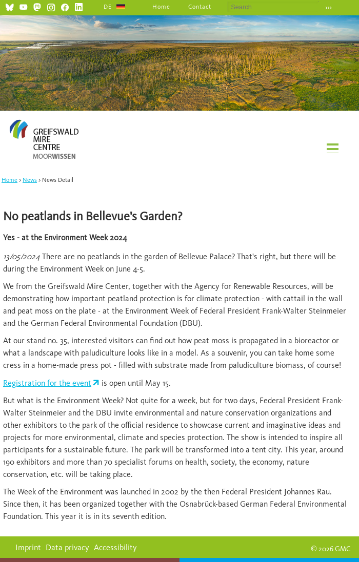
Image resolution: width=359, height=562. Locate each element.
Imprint (28, 547)
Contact (199, 6)
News (30, 179)
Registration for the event (47, 383)
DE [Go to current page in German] (108, 6)
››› (328, 7)
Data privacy (67, 547)
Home (161, 6)
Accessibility (115, 547)
